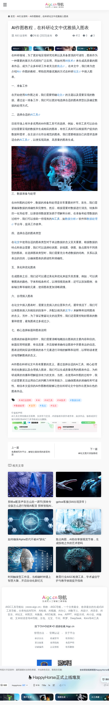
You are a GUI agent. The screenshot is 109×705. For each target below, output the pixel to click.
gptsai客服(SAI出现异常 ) (71, 501)
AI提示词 (79, 614)
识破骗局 (39, 647)
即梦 (65, 618)
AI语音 (94, 610)
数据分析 (70, 218)
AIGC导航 (55, 606)
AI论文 (19, 614)
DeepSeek (75, 618)
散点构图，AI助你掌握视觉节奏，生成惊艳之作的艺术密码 (77, 541)
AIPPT (68, 614)
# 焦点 (43, 405)
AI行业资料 (22, 16)
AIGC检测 (50, 614)
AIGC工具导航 (29, 419)
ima (60, 614)
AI (18, 71)
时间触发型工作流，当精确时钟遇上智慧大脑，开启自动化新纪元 (29, 578)
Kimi (86, 618)
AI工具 (34, 114)
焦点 (60, 66)
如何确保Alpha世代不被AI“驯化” (27, 539)
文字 (68, 310)
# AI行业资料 (25, 400)
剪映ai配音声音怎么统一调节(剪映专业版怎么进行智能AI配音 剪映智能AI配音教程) (29, 504)
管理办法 (39, 633)
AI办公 (62, 610)
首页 (13, 16)
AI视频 (52, 610)
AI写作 (32, 610)
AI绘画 (42, 610)
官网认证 (54, 633)
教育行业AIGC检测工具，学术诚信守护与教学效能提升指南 (78, 578)
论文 (76, 71)
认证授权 (54, 647)
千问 (57, 618)
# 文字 (32, 405)
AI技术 (69, 60)
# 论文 (54, 405)
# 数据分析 (75, 400)
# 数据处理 (19, 405)
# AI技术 (61, 400)
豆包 (42, 618)
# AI (38, 400)
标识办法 (39, 638)
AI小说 (90, 614)
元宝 (50, 618)
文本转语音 (21, 618)
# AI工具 (48, 400)
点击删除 (42, 419)
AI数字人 (73, 610)
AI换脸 (38, 614)
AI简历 (28, 614)
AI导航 (34, 618)
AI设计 (84, 610)
